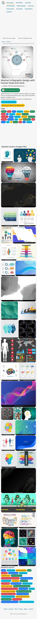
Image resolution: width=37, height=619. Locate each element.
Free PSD (9, 12)
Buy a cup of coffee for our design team (13, 105)
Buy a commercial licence (9, 102)
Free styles (19, 9)
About (25, 609)
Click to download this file (10, 90)
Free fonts (28, 3)
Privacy (21, 609)
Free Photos (19, 3)
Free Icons (31, 6)
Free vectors (10, 3)
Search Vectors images (9, 38)
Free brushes (10, 9)
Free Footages (10, 6)
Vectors (8, 41)
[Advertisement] (18, 25)
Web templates (21, 6)
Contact (31, 609)
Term (16, 609)
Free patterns (29, 9)
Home (3, 41)
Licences (10, 609)
